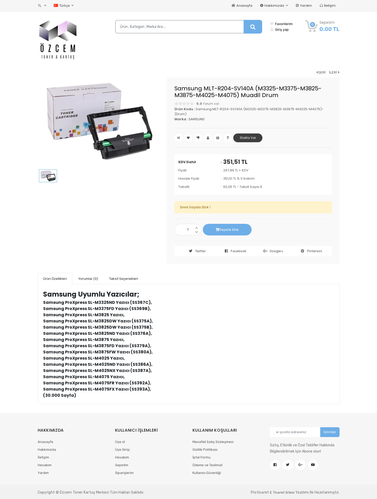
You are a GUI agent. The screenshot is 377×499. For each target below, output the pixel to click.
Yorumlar (88, 279)
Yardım (304, 5)
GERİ (321, 72)
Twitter (196, 251)
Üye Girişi (122, 450)
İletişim (328, 5)
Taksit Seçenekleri (123, 279)
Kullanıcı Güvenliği (206, 473)
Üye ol (120, 442)
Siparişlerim (124, 473)
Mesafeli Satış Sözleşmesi (213, 442)
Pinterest (310, 251)
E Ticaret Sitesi (282, 492)
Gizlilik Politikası (205, 450)
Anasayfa (241, 5)
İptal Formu (201, 457)
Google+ (272, 251)
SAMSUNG (197, 119)
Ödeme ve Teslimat (207, 465)
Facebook (234, 251)
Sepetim (121, 465)
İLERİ (334, 72)
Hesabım (45, 465)
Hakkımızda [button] (272, 5)
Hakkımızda (47, 450)
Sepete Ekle (227, 230)
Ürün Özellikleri (55, 279)
